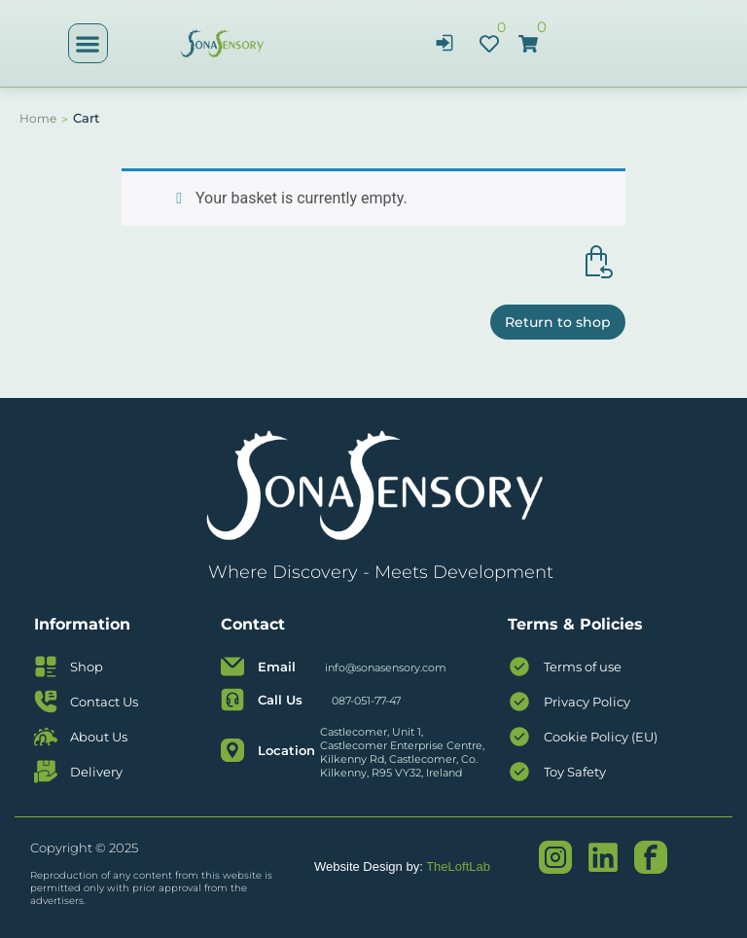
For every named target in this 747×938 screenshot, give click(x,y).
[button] (88, 43)
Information (82, 624)
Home (37, 118)
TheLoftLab (458, 866)
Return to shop (558, 322)
